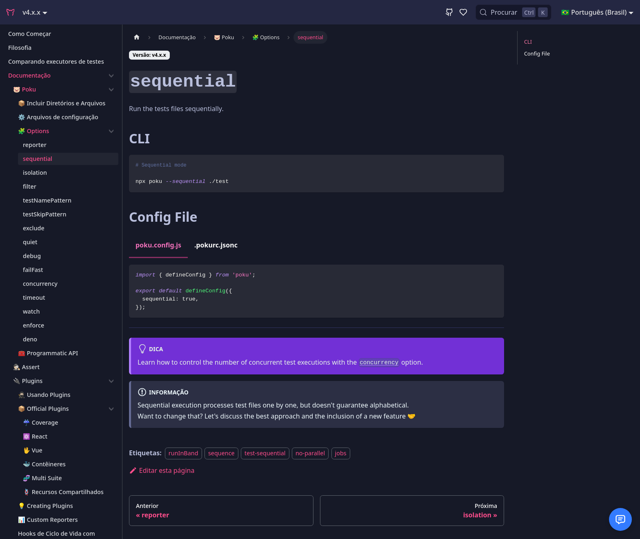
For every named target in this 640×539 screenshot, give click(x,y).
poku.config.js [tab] (158, 245)
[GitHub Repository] (449, 12)
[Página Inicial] (136, 37)
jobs (341, 453)
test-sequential (265, 453)
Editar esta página (161, 470)
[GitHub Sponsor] (463, 12)
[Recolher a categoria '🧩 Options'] (111, 131)
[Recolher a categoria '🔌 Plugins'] (111, 381)
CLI (528, 41)
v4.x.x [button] (31, 12)
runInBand (183, 453)
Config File (537, 53)
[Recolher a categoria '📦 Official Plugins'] (111, 409)
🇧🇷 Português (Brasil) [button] (594, 12)
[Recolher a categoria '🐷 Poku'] (111, 89)
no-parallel (310, 453)
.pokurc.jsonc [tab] (216, 245)
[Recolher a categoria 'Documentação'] (111, 75)
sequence (221, 453)
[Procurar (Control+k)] (513, 12)
